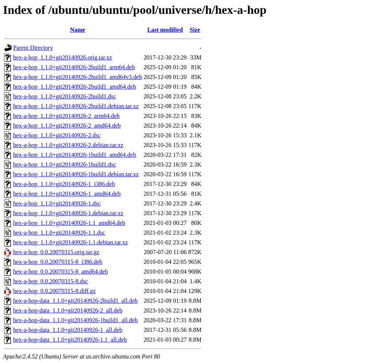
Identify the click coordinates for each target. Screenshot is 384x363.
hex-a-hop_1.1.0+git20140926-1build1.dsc (64, 164)
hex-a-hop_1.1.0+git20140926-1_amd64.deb (67, 193)
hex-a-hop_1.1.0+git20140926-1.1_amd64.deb (69, 223)
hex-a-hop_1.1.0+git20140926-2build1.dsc (64, 96)
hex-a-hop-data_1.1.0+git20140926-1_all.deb (67, 330)
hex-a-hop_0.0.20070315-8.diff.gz (54, 291)
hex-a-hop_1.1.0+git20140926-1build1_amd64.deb (74, 155)
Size (195, 30)
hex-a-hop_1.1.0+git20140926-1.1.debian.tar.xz (70, 242)
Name (77, 30)
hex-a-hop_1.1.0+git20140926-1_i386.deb (64, 184)
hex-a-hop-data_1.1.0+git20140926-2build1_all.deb (75, 301)
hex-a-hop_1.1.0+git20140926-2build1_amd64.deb (74, 86)
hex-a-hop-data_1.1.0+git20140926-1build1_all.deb (75, 320)
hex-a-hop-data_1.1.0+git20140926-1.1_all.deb (70, 339)
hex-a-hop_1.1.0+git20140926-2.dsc (56, 135)
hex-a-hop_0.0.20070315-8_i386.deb (57, 262)
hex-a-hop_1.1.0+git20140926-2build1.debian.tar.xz (76, 106)
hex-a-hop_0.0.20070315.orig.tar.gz (56, 252)
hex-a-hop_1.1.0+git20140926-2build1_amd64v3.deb (77, 77)
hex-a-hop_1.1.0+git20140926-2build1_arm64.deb (74, 67)
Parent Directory (33, 48)
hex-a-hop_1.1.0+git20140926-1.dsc (56, 203)
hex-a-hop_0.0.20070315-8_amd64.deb (60, 271)
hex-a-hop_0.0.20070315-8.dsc (50, 281)
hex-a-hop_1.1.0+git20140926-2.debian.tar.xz (68, 145)
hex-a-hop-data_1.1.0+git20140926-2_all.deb (67, 310)
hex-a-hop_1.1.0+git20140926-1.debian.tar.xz (68, 213)
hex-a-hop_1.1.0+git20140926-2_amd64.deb (67, 125)
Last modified (165, 30)
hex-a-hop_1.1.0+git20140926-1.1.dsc (59, 232)
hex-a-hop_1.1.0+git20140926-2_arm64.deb (66, 116)
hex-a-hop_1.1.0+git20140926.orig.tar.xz (62, 57)
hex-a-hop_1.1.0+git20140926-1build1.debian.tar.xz (76, 174)
